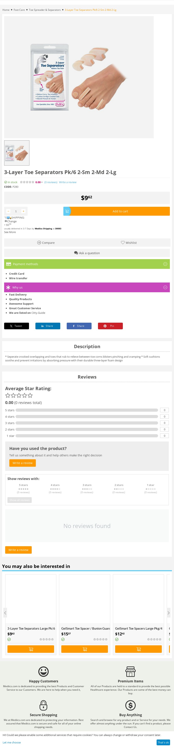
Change (10, 221)
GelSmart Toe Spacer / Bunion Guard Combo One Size (85, 628)
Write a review (67, 182)
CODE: (8, 187)
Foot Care (19, 10)
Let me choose (12, 742)
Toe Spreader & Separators (45, 10)
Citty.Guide (38, 313)
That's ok (163, 742)
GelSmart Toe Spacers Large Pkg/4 (138, 628)
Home (6, 10)
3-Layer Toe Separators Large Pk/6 (31, 628)
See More (10, 232)
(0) (50, 182)
